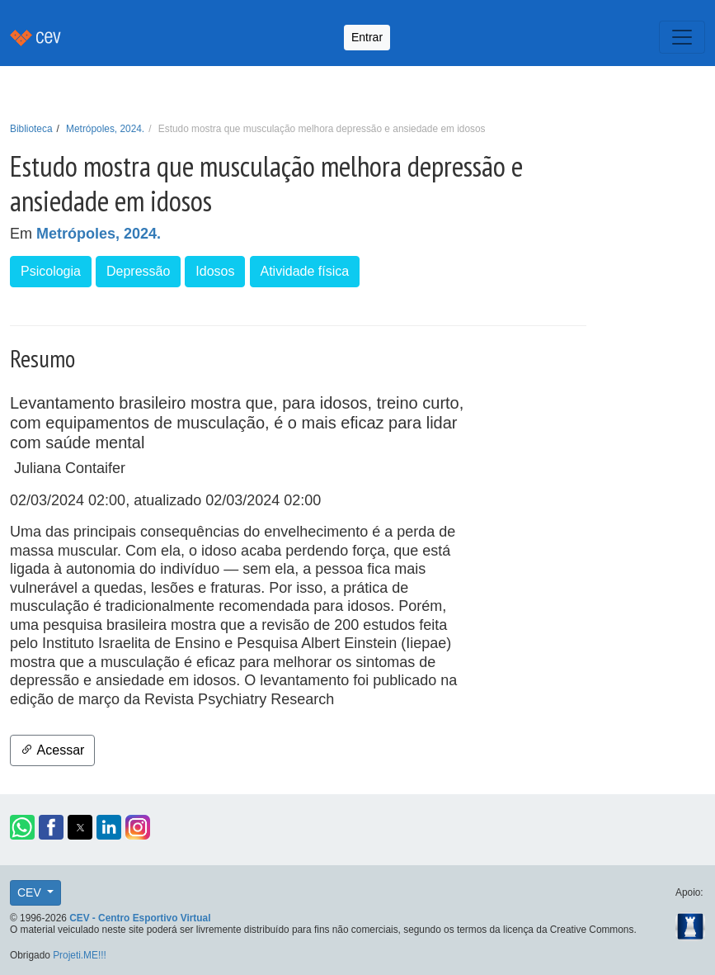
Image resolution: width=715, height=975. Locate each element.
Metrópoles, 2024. (105, 129)
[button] (22, 827)
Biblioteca (31, 129)
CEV (31, 892)
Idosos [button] (214, 271)
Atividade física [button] (305, 271)
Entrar (367, 37)
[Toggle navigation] (682, 37)
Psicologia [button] (51, 271)
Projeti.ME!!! (79, 955)
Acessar (52, 750)
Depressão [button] (138, 271)
